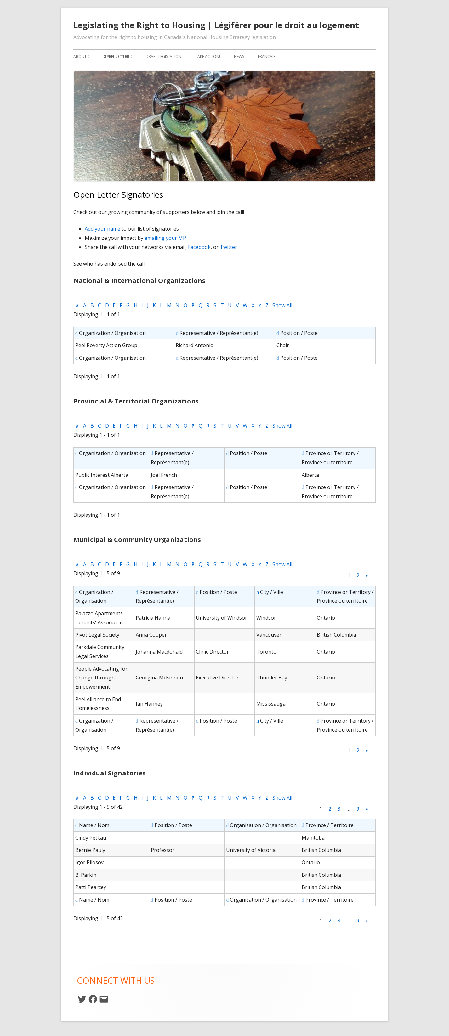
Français (266, 56)
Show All (282, 305)
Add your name (102, 228)
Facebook (199, 247)
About (80, 56)
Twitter (228, 247)
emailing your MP (165, 237)
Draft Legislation (163, 56)
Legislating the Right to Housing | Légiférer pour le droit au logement (216, 25)
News (239, 56)
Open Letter (116, 56)
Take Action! (207, 56)
